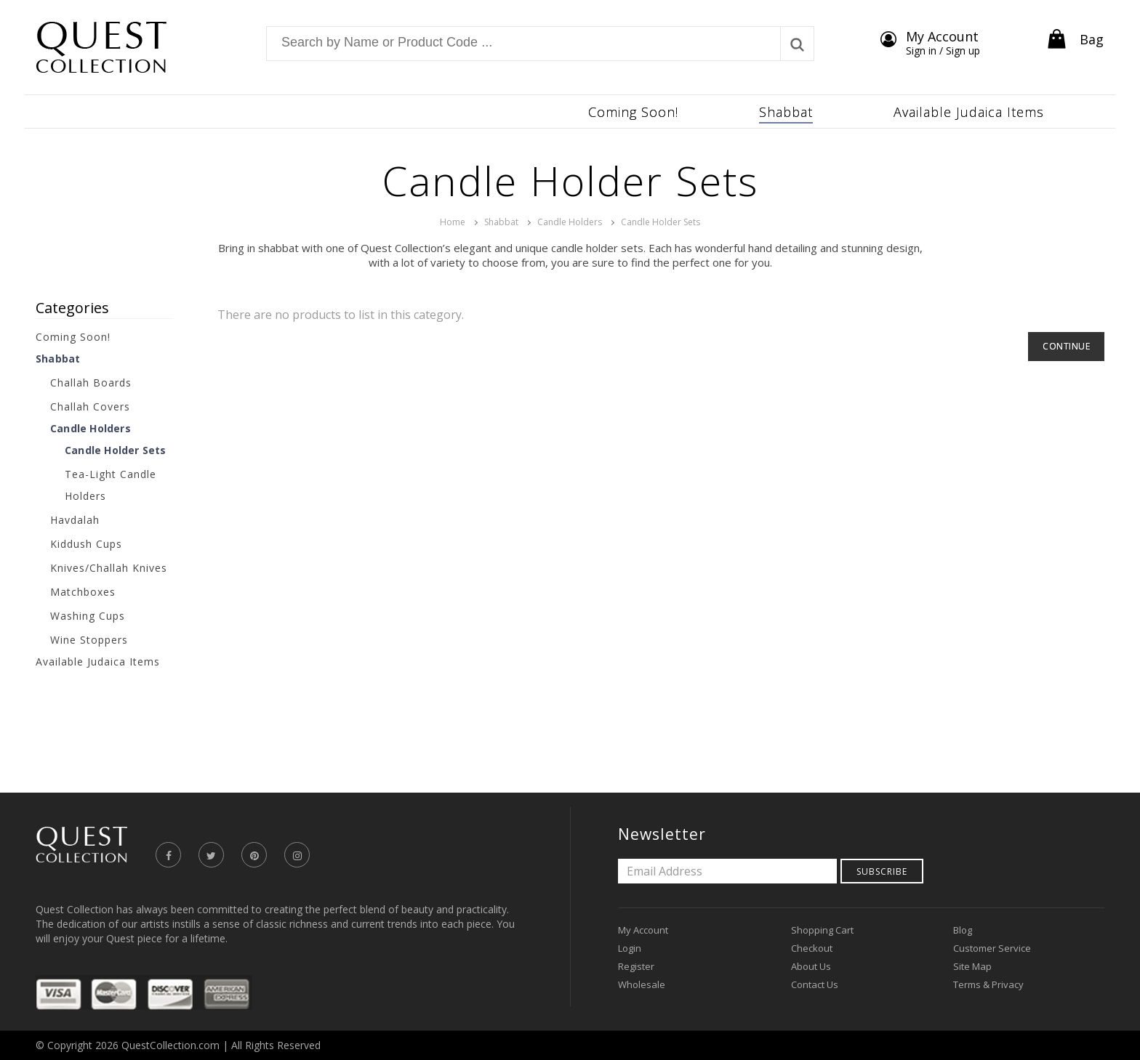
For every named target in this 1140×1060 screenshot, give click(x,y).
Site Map (972, 966)
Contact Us (814, 984)
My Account (643, 929)
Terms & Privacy (988, 984)
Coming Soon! (73, 337)
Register (636, 966)
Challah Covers (90, 406)
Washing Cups (87, 616)
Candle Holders (569, 222)
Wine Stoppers (89, 640)
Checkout (811, 948)
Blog (962, 929)
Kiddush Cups (86, 544)
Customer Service (992, 948)
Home (452, 222)
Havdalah (75, 520)
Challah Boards (91, 382)
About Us (811, 966)
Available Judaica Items (98, 661)
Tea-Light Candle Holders (110, 485)
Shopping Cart (822, 929)
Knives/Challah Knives (108, 568)
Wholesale (641, 984)
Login (629, 948)
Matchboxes (83, 592)
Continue (1066, 346)
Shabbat (501, 222)
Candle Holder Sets (660, 222)
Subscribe (881, 871)
